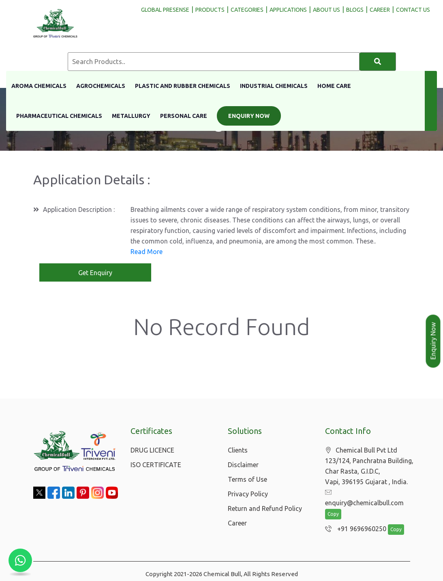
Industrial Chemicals (274, 86)
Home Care (334, 86)
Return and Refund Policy (265, 509)
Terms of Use (247, 480)
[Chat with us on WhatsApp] (20, 561)
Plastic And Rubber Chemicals (182, 86)
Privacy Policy (248, 494)
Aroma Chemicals (38, 86)
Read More (147, 252)
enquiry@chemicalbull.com (368, 493)
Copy (333, 505)
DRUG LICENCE (152, 451)
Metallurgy (131, 116)
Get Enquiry (95, 273)
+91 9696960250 (353, 519)
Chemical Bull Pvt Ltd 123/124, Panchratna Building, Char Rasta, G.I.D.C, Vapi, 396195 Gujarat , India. (369, 467)
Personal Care (183, 116)
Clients (238, 451)
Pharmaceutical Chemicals (59, 116)
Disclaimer (243, 465)
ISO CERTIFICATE (156, 465)
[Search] (378, 61)
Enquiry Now (249, 116)
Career (237, 524)
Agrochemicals (100, 86)
